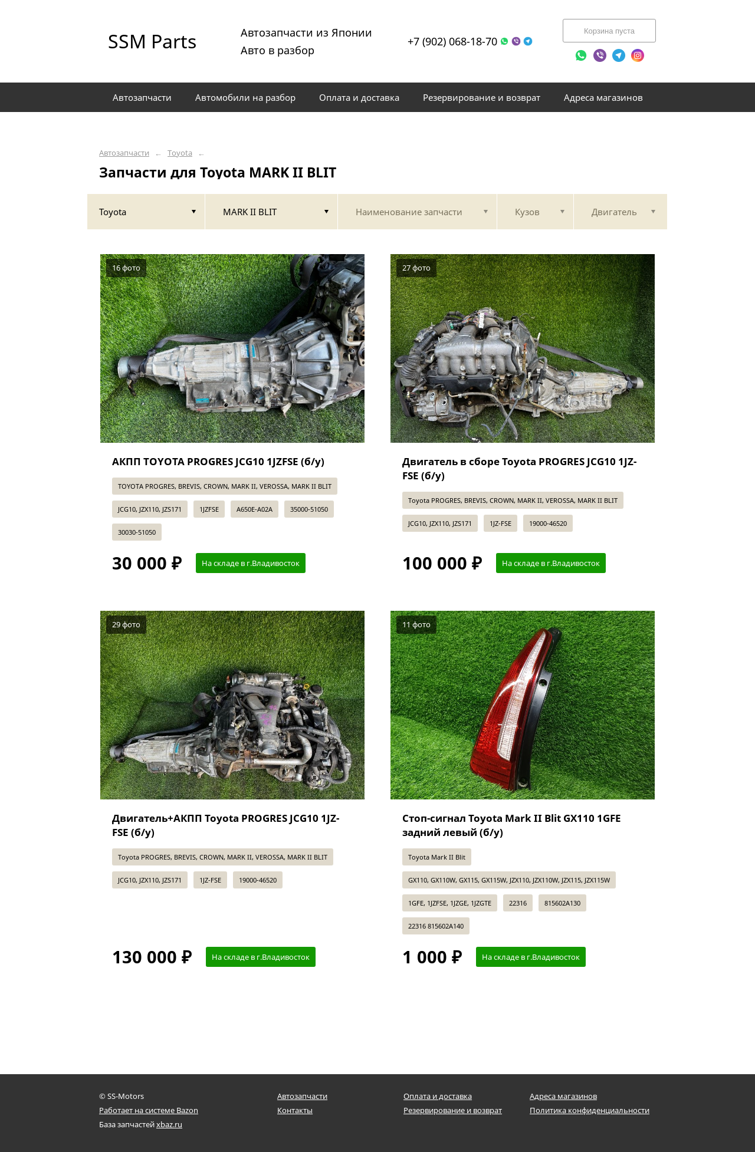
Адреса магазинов (563, 1096)
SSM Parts (152, 41)
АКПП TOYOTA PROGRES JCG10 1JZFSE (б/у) (218, 461)
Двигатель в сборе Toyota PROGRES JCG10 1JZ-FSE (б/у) (519, 468)
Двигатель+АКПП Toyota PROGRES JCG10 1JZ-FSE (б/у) (225, 825)
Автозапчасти (124, 153)
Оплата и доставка (437, 1096)
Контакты (295, 1110)
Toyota (180, 153)
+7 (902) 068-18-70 (452, 41)
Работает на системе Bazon (148, 1110)
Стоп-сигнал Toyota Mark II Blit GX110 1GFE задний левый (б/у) (511, 825)
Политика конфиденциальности (589, 1110)
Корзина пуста (609, 31)
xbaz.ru (169, 1124)
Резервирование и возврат (452, 1110)
